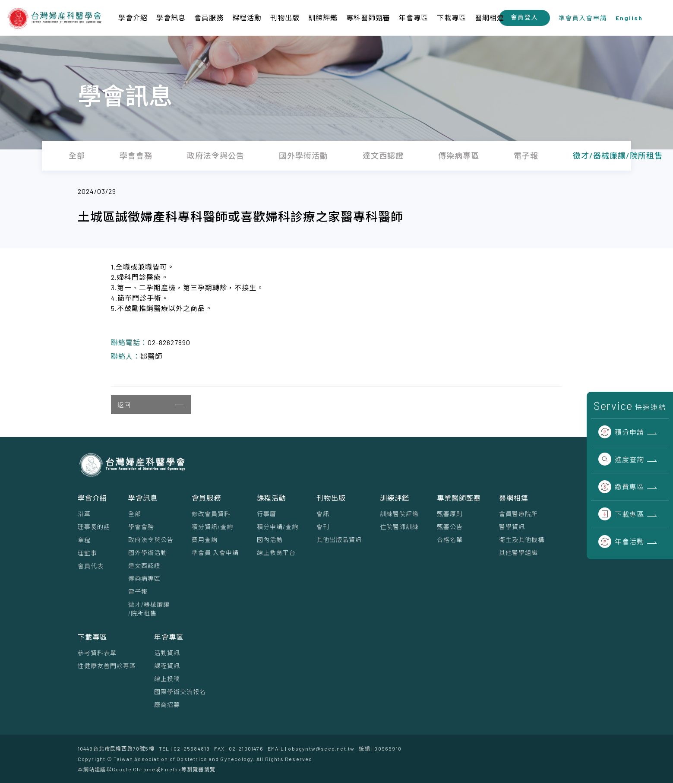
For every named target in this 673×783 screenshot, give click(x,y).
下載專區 (621, 514)
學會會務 (141, 526)
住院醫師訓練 (399, 526)
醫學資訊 (512, 526)
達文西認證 (144, 565)
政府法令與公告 (151, 539)
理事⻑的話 (94, 526)
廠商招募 (167, 704)
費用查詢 (205, 539)
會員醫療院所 (518, 513)
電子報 (138, 591)
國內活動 (270, 539)
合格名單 (450, 539)
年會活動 (621, 541)
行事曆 (266, 513)
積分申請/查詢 (277, 526)
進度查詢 (621, 459)
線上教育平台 (276, 552)
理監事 (87, 553)
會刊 (322, 526)
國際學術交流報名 (180, 691)
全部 (134, 513)
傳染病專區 (144, 578)
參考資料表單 (97, 652)
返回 (150, 405)
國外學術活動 (147, 552)
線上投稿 (167, 678)
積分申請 (621, 432)
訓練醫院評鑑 (399, 513)
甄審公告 (450, 526)
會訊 (322, 513)
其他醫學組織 (518, 552)
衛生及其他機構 (521, 539)
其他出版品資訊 (339, 539)
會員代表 (91, 566)
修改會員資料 (211, 513)
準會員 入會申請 (215, 552)
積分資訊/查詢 (212, 526)
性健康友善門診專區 (107, 665)
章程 (84, 540)
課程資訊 (167, 665)
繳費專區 (621, 486)
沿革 (84, 513)
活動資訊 (167, 652)
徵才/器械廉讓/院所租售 (149, 609)
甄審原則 (450, 513)
